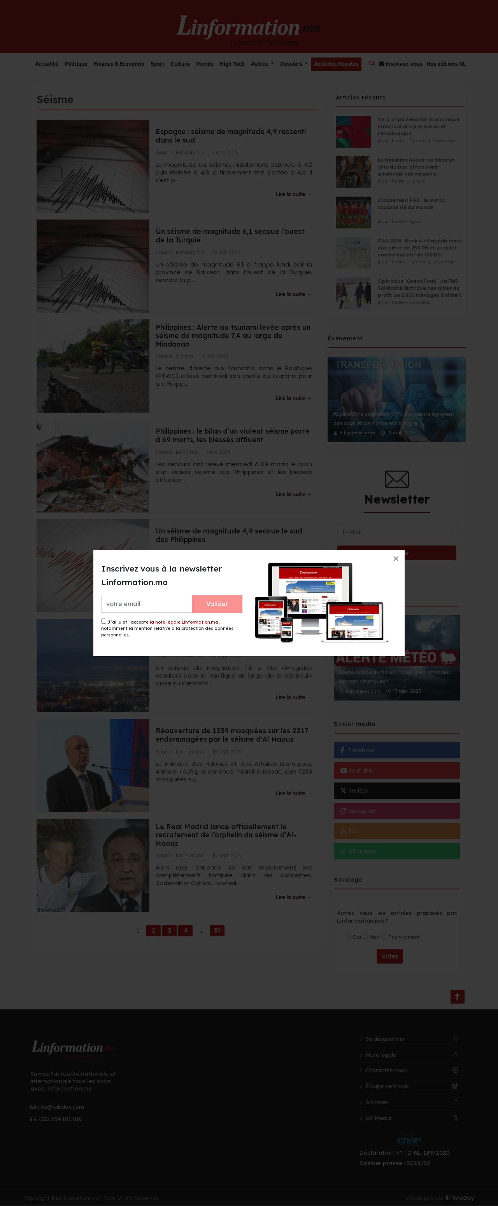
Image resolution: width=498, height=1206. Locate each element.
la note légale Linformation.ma (184, 622)
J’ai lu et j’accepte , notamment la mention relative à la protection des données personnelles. (167, 628)
